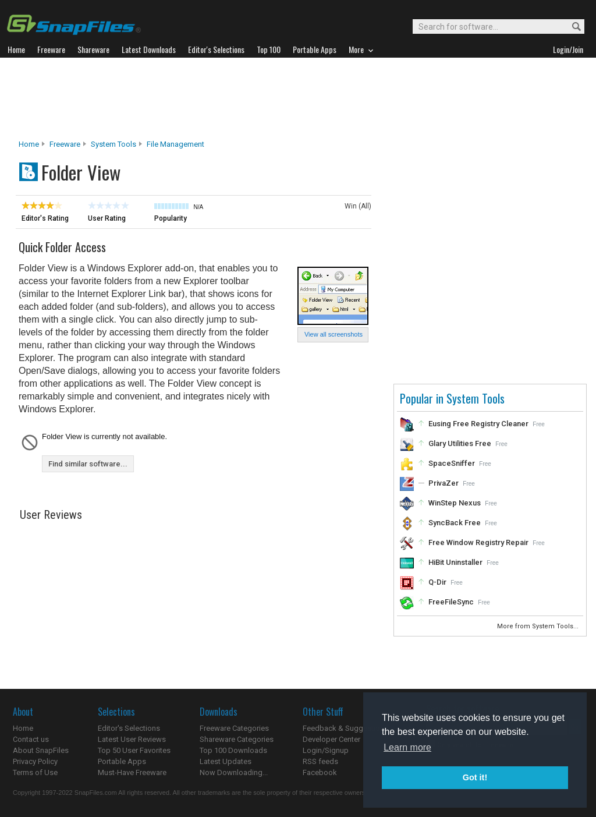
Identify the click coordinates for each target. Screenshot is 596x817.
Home (29, 144)
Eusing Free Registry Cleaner (478, 423)
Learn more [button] (407, 747)
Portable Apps (122, 761)
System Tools (113, 144)
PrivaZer (443, 483)
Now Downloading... (234, 772)
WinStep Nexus (454, 502)
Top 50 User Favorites (134, 750)
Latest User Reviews (132, 739)
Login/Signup (326, 750)
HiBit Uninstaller (455, 562)
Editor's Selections (129, 728)
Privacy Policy (35, 761)
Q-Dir (437, 582)
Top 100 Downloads (233, 750)
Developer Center (331, 739)
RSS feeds (320, 761)
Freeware (64, 144)
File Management (175, 144)
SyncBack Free (454, 522)
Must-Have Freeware (132, 772)
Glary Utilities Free (459, 443)
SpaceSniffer (451, 463)
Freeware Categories (234, 728)
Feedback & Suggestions (345, 728)
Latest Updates (225, 761)
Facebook (320, 772)
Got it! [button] (475, 777)
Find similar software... (87, 463)
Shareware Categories (237, 739)
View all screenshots (333, 334)
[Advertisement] (298, 98)
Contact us (31, 739)
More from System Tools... (538, 626)
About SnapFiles (41, 750)
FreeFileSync (451, 601)
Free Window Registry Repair (478, 542)
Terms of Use (35, 772)
